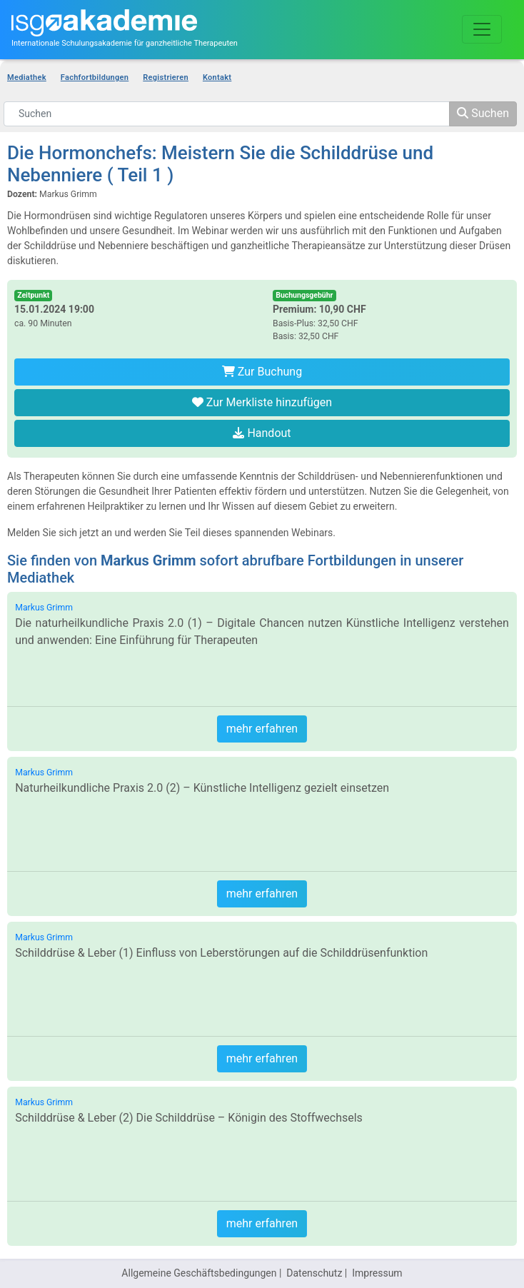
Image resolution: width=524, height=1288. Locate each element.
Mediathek (26, 77)
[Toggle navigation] (482, 29)
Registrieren (165, 77)
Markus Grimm (44, 608)
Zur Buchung (262, 371)
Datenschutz (314, 1273)
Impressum (377, 1273)
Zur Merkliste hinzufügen (262, 402)
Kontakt (217, 77)
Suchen (483, 113)
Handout (262, 433)
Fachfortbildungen (95, 77)
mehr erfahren (262, 728)
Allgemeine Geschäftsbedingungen (198, 1273)
